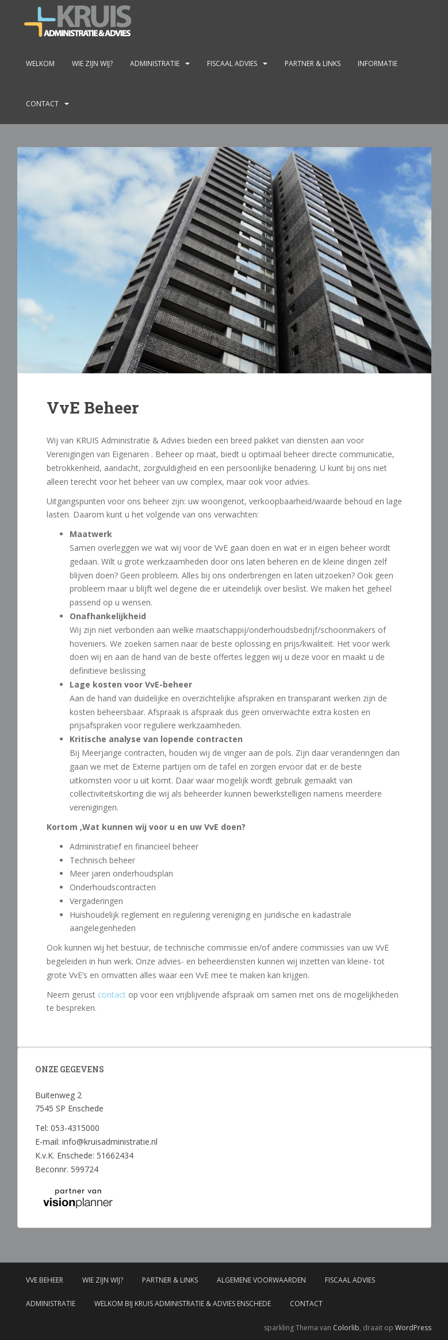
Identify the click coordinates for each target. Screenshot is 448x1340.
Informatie (377, 63)
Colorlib (346, 1328)
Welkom (40, 63)
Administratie (154, 63)
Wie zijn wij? (92, 63)
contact (112, 994)
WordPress (413, 1328)
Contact (42, 104)
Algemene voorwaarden (261, 1280)
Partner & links (312, 63)
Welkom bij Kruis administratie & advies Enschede (182, 1303)
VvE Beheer (44, 1280)
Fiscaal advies (232, 63)
